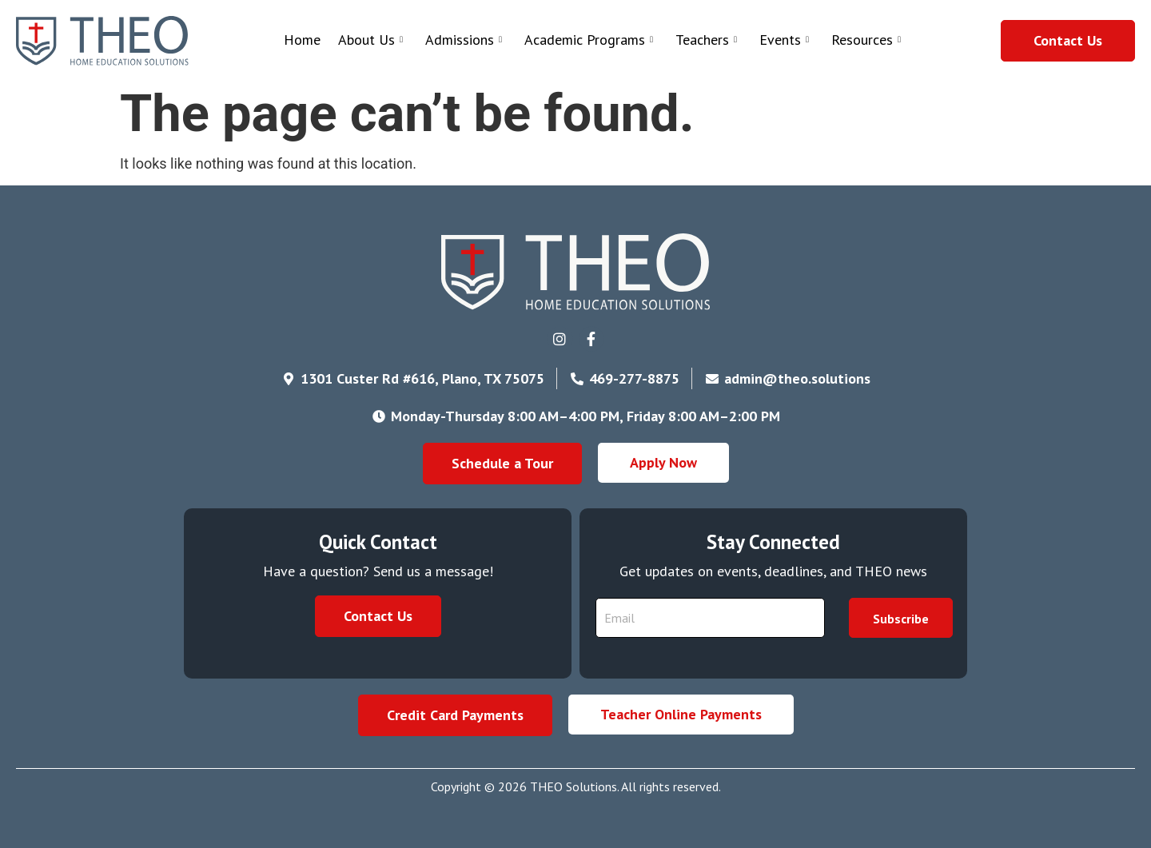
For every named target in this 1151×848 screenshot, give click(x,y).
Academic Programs (588, 39)
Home (302, 39)
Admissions (463, 39)
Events (784, 39)
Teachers (706, 39)
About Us (370, 39)
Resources (866, 39)
